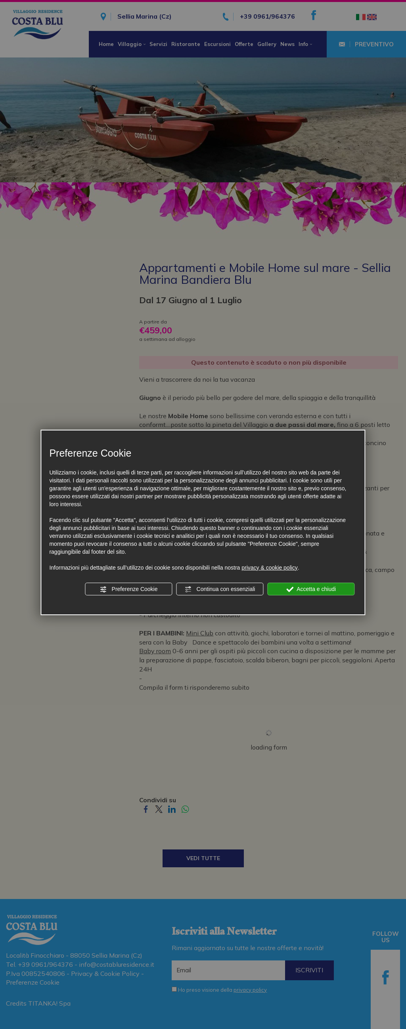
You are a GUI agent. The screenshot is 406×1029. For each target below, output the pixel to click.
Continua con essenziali (220, 589)
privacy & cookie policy (269, 567)
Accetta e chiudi (311, 589)
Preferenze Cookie (129, 589)
